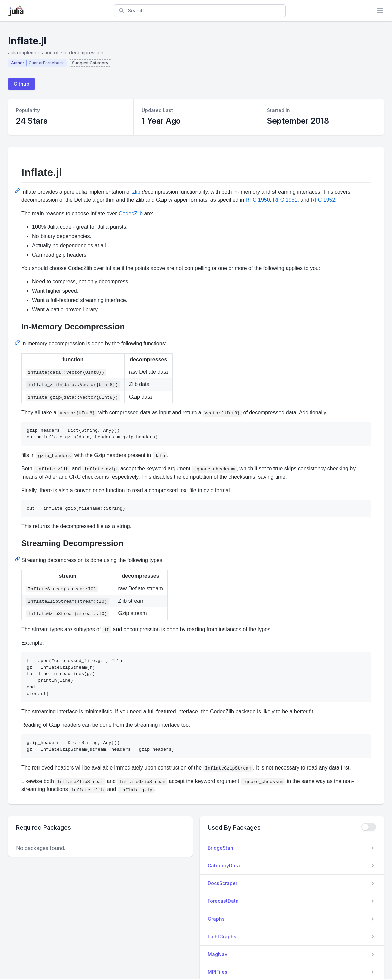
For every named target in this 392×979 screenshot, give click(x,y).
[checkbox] (368, 827)
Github (21, 84)
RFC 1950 (258, 200)
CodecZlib (131, 213)
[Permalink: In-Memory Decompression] (18, 342)
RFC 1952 (323, 200)
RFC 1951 (285, 200)
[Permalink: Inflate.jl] (18, 190)
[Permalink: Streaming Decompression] (18, 559)
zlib (136, 192)
